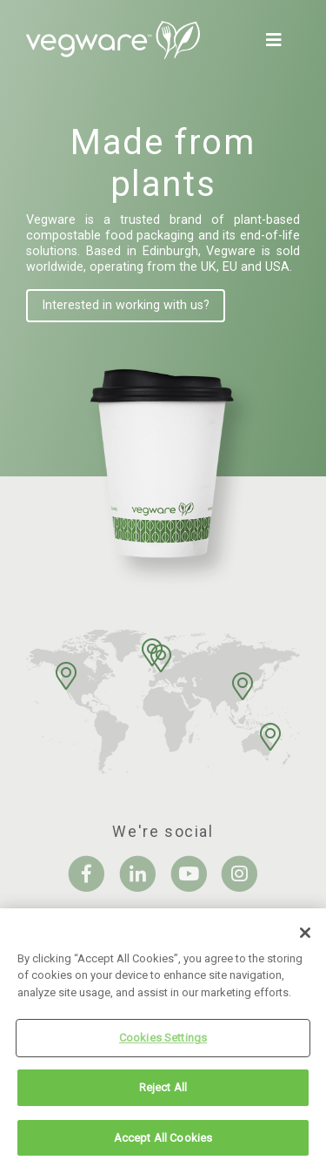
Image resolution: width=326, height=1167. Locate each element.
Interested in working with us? (126, 305)
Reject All (163, 1090)
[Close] (305, 936)
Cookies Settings (163, 1041)
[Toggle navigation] (277, 40)
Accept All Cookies (163, 1141)
